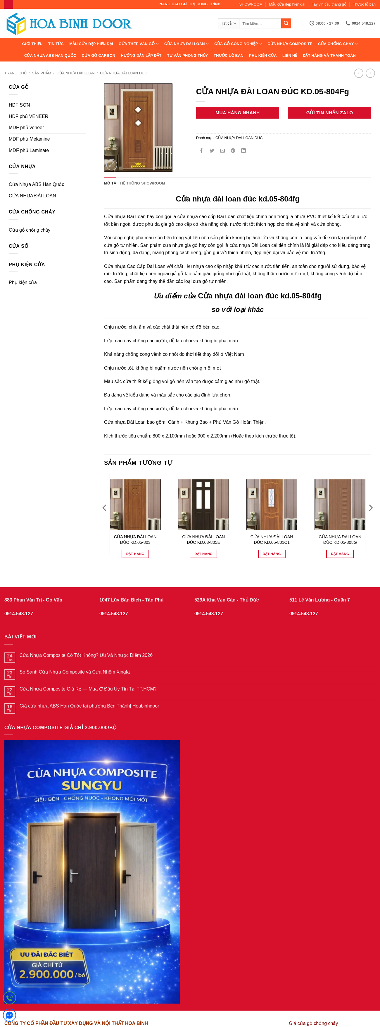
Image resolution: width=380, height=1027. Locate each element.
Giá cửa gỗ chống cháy (313, 1023)
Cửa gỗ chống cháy (29, 230)
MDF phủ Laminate (29, 150)
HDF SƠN (19, 104)
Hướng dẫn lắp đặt (141, 55)
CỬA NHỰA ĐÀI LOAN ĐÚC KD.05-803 (135, 539)
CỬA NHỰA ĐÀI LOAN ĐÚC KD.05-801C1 (272, 539)
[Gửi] (286, 23)
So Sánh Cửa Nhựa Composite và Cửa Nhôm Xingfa (75, 671)
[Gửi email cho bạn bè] (222, 151)
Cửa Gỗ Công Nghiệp (238, 44)
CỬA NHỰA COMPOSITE (289, 44)
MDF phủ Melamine (29, 138)
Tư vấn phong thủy (187, 55)
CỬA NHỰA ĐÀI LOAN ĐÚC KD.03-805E (203, 539)
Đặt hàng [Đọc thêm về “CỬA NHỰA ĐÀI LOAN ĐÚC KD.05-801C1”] (272, 554)
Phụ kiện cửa (263, 55)
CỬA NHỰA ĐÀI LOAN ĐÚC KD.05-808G (340, 539)
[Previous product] (370, 73)
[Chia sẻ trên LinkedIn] (243, 151)
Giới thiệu (32, 44)
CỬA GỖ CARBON (98, 55)
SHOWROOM (251, 4)
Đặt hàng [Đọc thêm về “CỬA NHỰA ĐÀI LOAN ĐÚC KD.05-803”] (135, 554)
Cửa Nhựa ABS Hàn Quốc (50, 55)
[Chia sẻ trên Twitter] (212, 151)
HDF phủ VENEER (28, 116)
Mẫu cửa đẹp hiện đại (287, 4)
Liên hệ (289, 55)
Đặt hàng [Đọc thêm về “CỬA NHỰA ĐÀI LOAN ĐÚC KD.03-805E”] (203, 554)
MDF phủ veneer (26, 127)
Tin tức (56, 44)
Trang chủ (15, 73)
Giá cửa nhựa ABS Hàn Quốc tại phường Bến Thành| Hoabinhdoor (89, 705)
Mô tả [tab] (110, 183)
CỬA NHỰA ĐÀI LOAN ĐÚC (123, 73)
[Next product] (358, 73)
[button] (112, 164)
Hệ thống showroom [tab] (142, 183)
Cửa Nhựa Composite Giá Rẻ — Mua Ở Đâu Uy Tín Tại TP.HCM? (88, 688)
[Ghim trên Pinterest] (233, 151)
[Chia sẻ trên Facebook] (201, 151)
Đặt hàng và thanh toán (329, 55)
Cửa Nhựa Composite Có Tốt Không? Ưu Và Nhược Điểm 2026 (86, 655)
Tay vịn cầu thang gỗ (329, 4)
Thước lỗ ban (364, 4)
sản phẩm (41, 73)
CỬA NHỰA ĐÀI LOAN (186, 44)
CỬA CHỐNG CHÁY (338, 44)
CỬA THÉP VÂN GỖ (139, 44)
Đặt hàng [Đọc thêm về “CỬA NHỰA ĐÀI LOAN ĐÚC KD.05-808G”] (340, 554)
